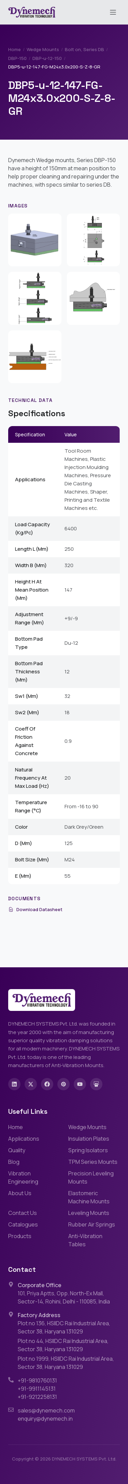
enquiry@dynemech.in (45, 1418)
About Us (19, 1193)
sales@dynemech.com (46, 1410)
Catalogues (23, 1224)
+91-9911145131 (37, 1388)
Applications (23, 1138)
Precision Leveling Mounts (91, 1177)
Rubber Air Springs (91, 1224)
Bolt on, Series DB (84, 49)
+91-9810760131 (37, 1380)
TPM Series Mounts (92, 1162)
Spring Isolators (88, 1150)
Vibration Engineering (23, 1177)
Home (14, 49)
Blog (13, 1162)
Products (19, 1236)
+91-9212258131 (37, 1397)
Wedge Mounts (43, 49)
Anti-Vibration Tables (85, 1240)
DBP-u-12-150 (47, 58)
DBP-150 (17, 58)
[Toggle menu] (113, 12)
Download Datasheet (35, 909)
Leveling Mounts (88, 1213)
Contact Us (22, 1213)
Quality (16, 1150)
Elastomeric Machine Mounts (89, 1197)
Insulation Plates (88, 1138)
